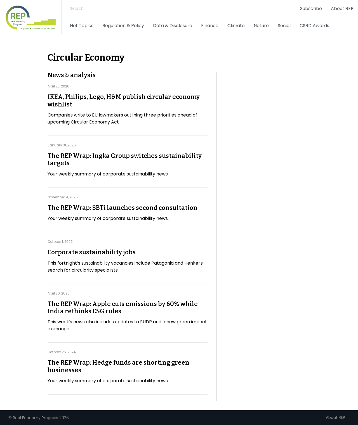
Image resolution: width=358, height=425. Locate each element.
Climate (236, 25)
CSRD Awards (314, 25)
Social (284, 25)
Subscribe (311, 8)
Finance (209, 25)
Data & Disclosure (172, 25)
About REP (342, 8)
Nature (261, 25)
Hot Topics (81, 25)
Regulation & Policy (123, 25)
